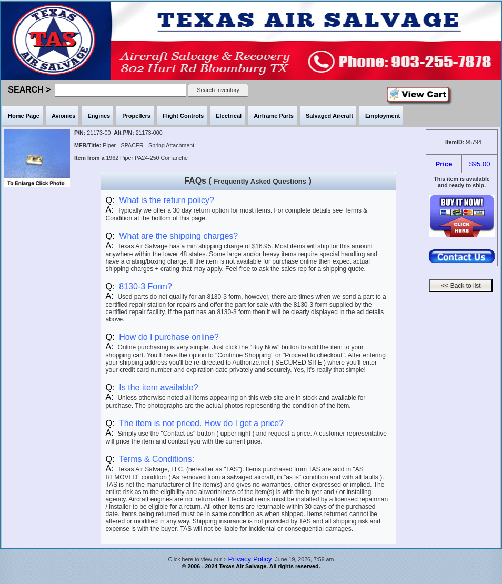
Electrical (229, 116)
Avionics (63, 116)
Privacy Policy (250, 559)
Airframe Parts (274, 116)
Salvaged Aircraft (329, 116)
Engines (98, 116)
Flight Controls (183, 116)
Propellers (136, 116)
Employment (382, 116)
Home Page (23, 116)
